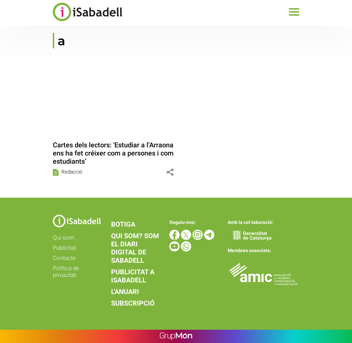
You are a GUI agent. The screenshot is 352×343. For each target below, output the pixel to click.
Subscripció (133, 303)
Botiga (123, 224)
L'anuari (125, 292)
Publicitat (64, 247)
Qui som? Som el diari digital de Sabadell (135, 248)
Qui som (63, 237)
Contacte (64, 258)
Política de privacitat (66, 271)
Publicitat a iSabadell (132, 276)
